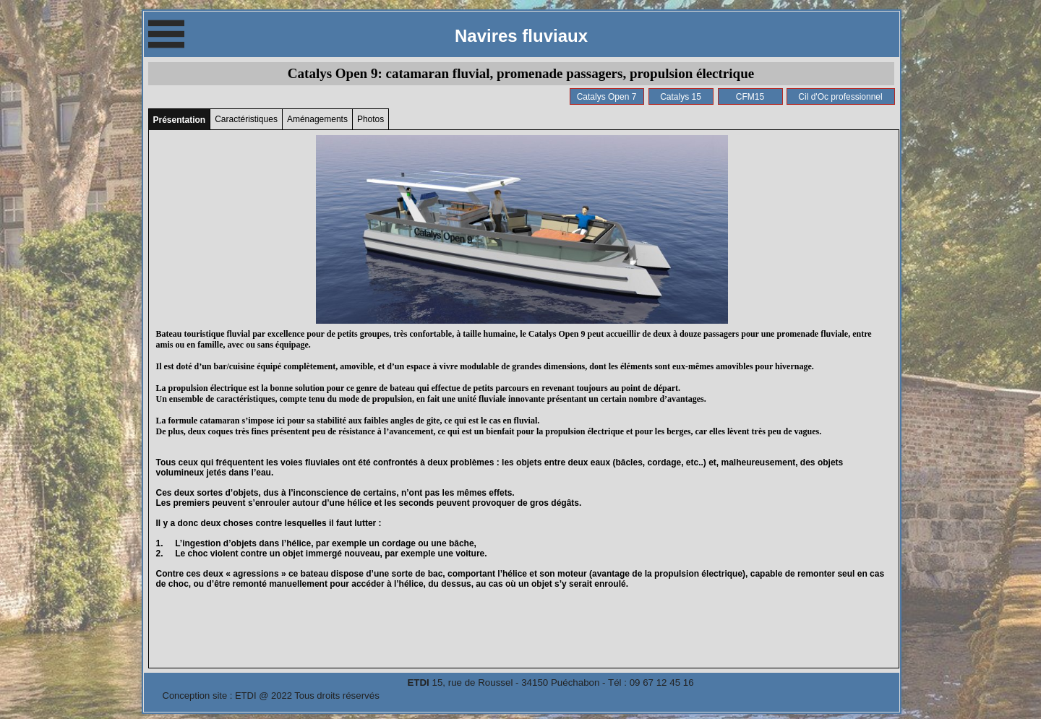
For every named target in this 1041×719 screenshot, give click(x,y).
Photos (370, 119)
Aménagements (317, 119)
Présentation (179, 120)
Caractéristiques (246, 119)
